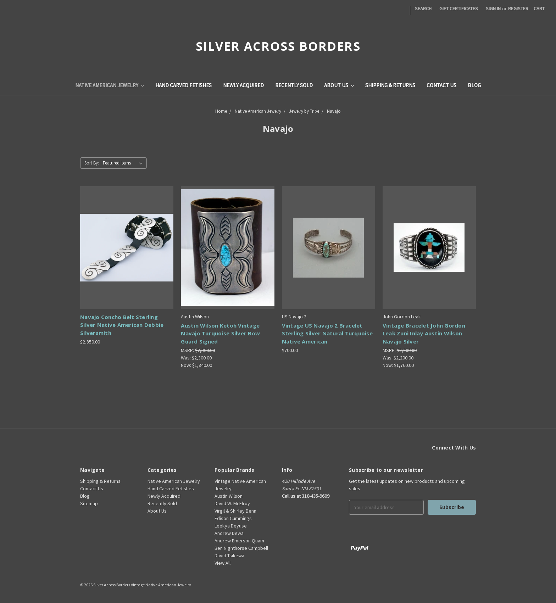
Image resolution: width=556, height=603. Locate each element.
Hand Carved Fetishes (183, 85)
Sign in (493, 8)
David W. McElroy (232, 503)
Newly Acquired (243, 85)
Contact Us (441, 85)
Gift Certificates (458, 8)
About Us (339, 85)
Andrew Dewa (229, 533)
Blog (474, 85)
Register (518, 8)
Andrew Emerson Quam (239, 540)
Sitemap (89, 503)
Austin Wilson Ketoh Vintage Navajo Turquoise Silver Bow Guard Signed (220, 333)
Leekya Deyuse (231, 526)
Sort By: (91, 163)
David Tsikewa (229, 555)
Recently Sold (294, 85)
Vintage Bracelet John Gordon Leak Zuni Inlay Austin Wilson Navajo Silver (424, 333)
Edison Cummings (233, 518)
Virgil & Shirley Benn (235, 511)
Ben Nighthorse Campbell (241, 548)
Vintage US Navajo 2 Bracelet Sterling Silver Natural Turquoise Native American (327, 333)
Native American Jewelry (109, 85)
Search (423, 8)
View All (222, 563)
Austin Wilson (229, 496)
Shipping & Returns (390, 85)
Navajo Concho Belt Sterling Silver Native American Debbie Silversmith (121, 324)
